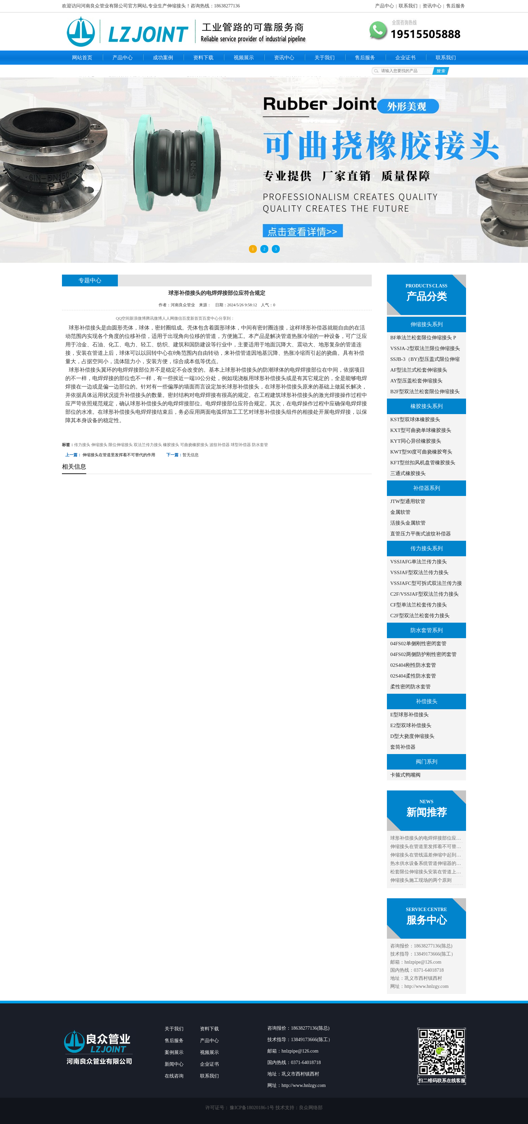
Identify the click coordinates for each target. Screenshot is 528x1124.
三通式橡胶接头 (408, 473)
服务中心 (426, 920)
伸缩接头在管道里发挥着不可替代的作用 (118, 454)
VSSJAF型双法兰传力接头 (419, 572)
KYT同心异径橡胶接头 (415, 441)
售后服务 (455, 5)
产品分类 (426, 296)
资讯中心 (432, 5)
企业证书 (405, 57)
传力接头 (82, 444)
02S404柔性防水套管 (413, 676)
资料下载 (203, 57)
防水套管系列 (426, 630)
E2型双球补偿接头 (410, 725)
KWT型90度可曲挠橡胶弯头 (421, 452)
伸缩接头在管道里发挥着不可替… (425, 846)
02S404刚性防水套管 (413, 665)
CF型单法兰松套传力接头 (418, 604)
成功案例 (163, 57)
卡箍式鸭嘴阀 (405, 775)
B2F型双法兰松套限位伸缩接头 (425, 391)
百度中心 (210, 318)
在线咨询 (174, 1076)
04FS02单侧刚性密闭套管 (418, 643)
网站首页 (82, 57)
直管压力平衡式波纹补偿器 (420, 533)
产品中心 (384, 5)
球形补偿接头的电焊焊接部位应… (425, 838)
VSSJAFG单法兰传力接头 (418, 561)
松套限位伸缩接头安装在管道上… (425, 871)
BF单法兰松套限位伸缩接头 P (423, 337)
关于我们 (325, 57)
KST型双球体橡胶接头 (415, 419)
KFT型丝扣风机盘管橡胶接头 (422, 462)
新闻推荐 (426, 812)
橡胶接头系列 (426, 406)
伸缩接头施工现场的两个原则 (421, 880)
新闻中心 (174, 1064)
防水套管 (260, 444)
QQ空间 (123, 318)
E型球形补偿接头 (409, 714)
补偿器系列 (426, 488)
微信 (178, 318)
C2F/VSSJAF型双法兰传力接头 (424, 594)
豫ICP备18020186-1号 (252, 1107)
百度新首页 (192, 318)
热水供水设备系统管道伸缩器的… (425, 863)
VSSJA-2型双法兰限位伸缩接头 (425, 348)
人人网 (168, 318)
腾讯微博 (154, 318)
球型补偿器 (241, 444)
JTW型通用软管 (407, 501)
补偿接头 (426, 701)
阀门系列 (426, 761)
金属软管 (400, 512)
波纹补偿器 (219, 444)
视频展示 (244, 57)
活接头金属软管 (408, 523)
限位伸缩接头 (120, 444)
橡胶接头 (171, 444)
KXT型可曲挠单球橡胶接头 (420, 430)
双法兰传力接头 (148, 444)
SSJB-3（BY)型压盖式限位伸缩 (425, 359)
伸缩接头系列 (426, 324)
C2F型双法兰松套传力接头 (420, 615)
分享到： (227, 318)
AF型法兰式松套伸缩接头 (418, 370)
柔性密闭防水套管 (410, 686)
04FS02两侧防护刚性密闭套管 (423, 654)
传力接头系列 (426, 548)
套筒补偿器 (403, 747)
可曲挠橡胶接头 (194, 444)
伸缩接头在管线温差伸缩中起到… (425, 854)
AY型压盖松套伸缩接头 (416, 380)
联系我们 (408, 5)
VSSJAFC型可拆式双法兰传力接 (426, 583)
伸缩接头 (99, 444)
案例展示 (174, 1052)
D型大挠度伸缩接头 (412, 736)
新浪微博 (138, 318)
